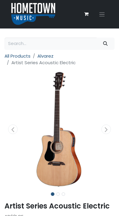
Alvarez (45, 56)
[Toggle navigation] (102, 14)
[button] (12, 129)
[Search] (106, 44)
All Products (17, 56)
